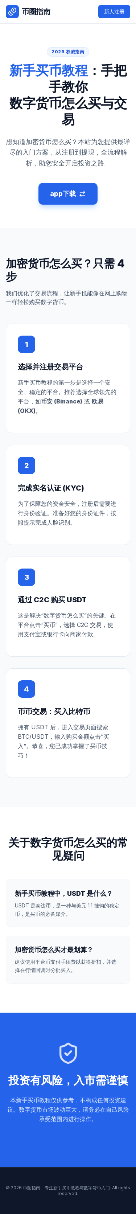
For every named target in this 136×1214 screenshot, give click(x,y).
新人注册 (114, 11)
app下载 (68, 193)
